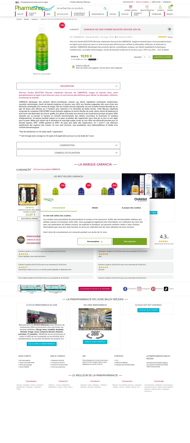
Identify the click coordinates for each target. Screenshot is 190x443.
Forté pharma (149, 385)
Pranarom (147, 391)
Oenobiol (138, 385)
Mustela (83, 387)
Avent (89, 385)
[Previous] (17, 201)
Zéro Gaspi (156, 2)
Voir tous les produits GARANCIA (47, 169)
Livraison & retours (58, 363)
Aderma (51, 385)
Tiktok (169, 289)
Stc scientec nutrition (126, 385)
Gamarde (37, 387)
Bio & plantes (62, 14)
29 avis (170, 37)
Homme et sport (138, 14)
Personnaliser (94, 241)
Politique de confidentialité (124, 365)
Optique (113, 14)
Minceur (124, 14)
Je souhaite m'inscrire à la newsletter (95, 289)
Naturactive (168, 385)
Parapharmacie (98, 14)
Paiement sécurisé (57, 360)
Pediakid (98, 387)
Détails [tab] (95, 208)
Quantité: (138, 57)
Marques (166, 2)
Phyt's (70, 387)
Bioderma (65, 385)
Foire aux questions (58, 367)
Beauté (20, 14)
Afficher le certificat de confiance (38, 236)
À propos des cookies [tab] (131, 208)
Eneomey (29, 387)
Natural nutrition (150, 387)
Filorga (19, 385)
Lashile (127, 387)
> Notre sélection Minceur (79, 2)
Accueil (18, 19)
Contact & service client (59, 365)
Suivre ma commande (26, 363)
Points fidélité (24, 367)
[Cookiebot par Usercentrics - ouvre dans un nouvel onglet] (136, 200)
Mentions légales (121, 363)
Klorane (90, 387)
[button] (160, 8)
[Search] (79, 8)
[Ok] (106, 8)
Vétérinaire (156, 14)
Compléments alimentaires (79, 14)
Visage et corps (32, 14)
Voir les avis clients (148, 310)
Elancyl (133, 387)
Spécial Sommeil (142, 2)
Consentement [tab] (58, 208)
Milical (115, 387)
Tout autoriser (130, 241)
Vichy (18, 389)
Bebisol (103, 385)
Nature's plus (156, 389)
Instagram (143, 289)
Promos (170, 14)
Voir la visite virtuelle (95, 342)
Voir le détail (163, 49)
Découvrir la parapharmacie (41, 344)
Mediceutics (20, 387)
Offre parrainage (25, 365)
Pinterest (157, 289)
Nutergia (165, 389)
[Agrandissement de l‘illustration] (41, 47)
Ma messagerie (24, 360)
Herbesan (159, 385)
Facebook (129, 289)
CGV (117, 360)
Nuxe (60, 387)
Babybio (96, 385)
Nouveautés (128, 2)
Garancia (35, 19)
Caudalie (26, 385)
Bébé (48, 14)
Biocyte (115, 385)
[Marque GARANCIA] (74, 29)
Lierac (121, 387)
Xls (139, 387)
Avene (33, 385)
